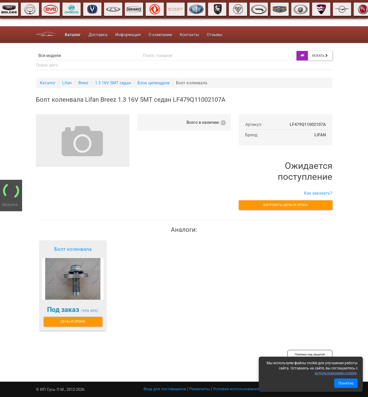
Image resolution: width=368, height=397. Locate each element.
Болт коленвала (73, 249)
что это (89, 310)
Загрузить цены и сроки (285, 205)
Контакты (189, 34)
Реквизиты (199, 389)
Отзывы (214, 34)
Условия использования (236, 389)
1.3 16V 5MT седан (113, 82)
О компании (160, 34)
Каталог (48, 82)
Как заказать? (318, 193)
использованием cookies (336, 373)
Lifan (67, 82)
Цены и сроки (72, 321)
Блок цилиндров (154, 82)
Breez (83, 82)
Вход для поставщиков (165, 389)
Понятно (345, 383)
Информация (128, 34)
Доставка (97, 34)
